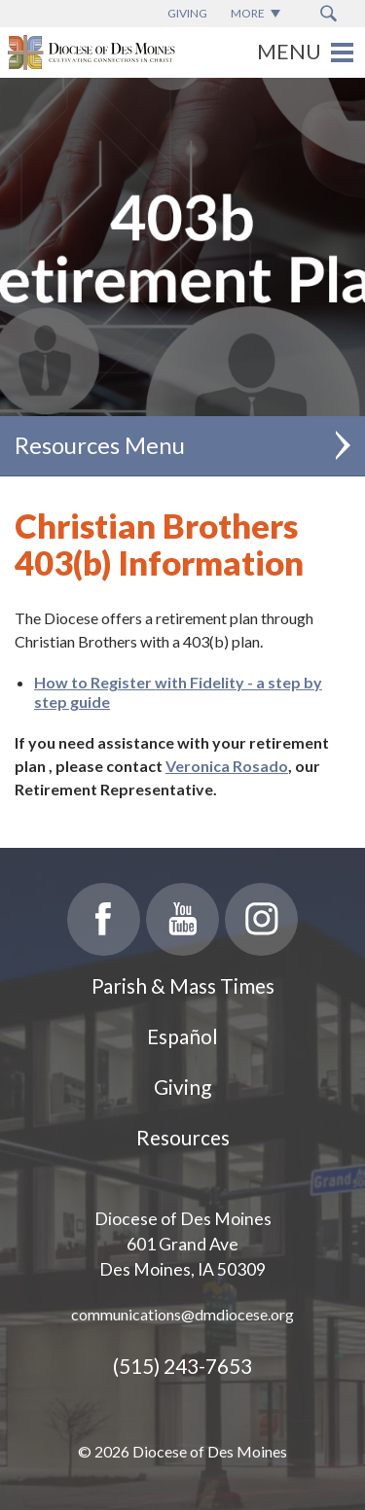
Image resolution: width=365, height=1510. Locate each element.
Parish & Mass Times (182, 985)
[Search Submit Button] (328, 13)
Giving (182, 1086)
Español (182, 1036)
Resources (183, 1137)
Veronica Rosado (226, 765)
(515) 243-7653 (182, 1365)
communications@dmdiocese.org (182, 1314)
